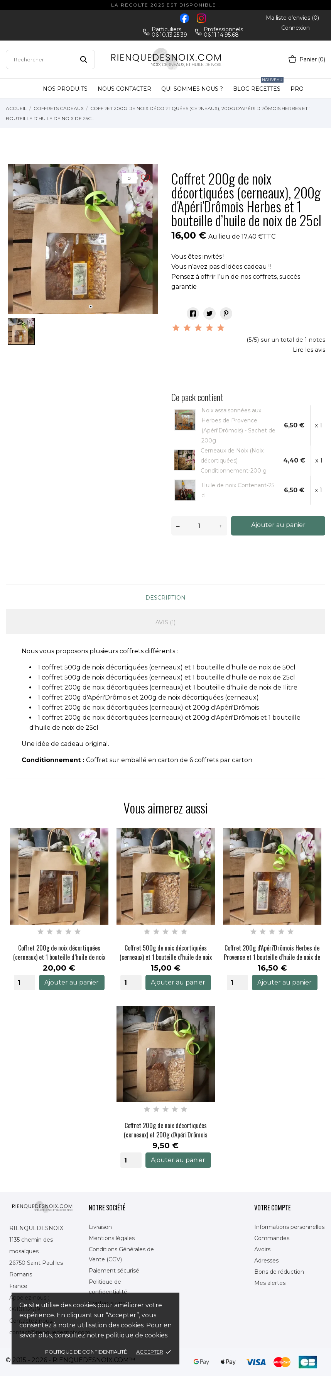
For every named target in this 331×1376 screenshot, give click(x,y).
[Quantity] (24, 982)
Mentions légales (112, 1238)
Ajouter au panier (278, 525)
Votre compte (272, 1207)
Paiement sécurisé (114, 1270)
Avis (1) (165, 622)
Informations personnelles (289, 1226)
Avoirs (262, 1249)
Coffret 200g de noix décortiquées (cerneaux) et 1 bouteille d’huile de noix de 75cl (59, 952)
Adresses (266, 1260)
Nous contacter (124, 88)
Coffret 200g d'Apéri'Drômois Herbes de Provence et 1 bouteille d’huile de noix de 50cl (272, 952)
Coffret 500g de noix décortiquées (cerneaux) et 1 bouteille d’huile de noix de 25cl (166, 952)
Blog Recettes (258, 85)
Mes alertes (269, 1282)
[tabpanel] (83, 239)
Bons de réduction (279, 1271)
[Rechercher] (50, 59)
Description (165, 597)
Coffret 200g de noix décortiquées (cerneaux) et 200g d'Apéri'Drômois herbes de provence (166, 1130)
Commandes (271, 1238)
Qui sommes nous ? (192, 88)
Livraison (100, 1226)
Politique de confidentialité (86, 1352)
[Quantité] (199, 525)
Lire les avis (309, 349)
